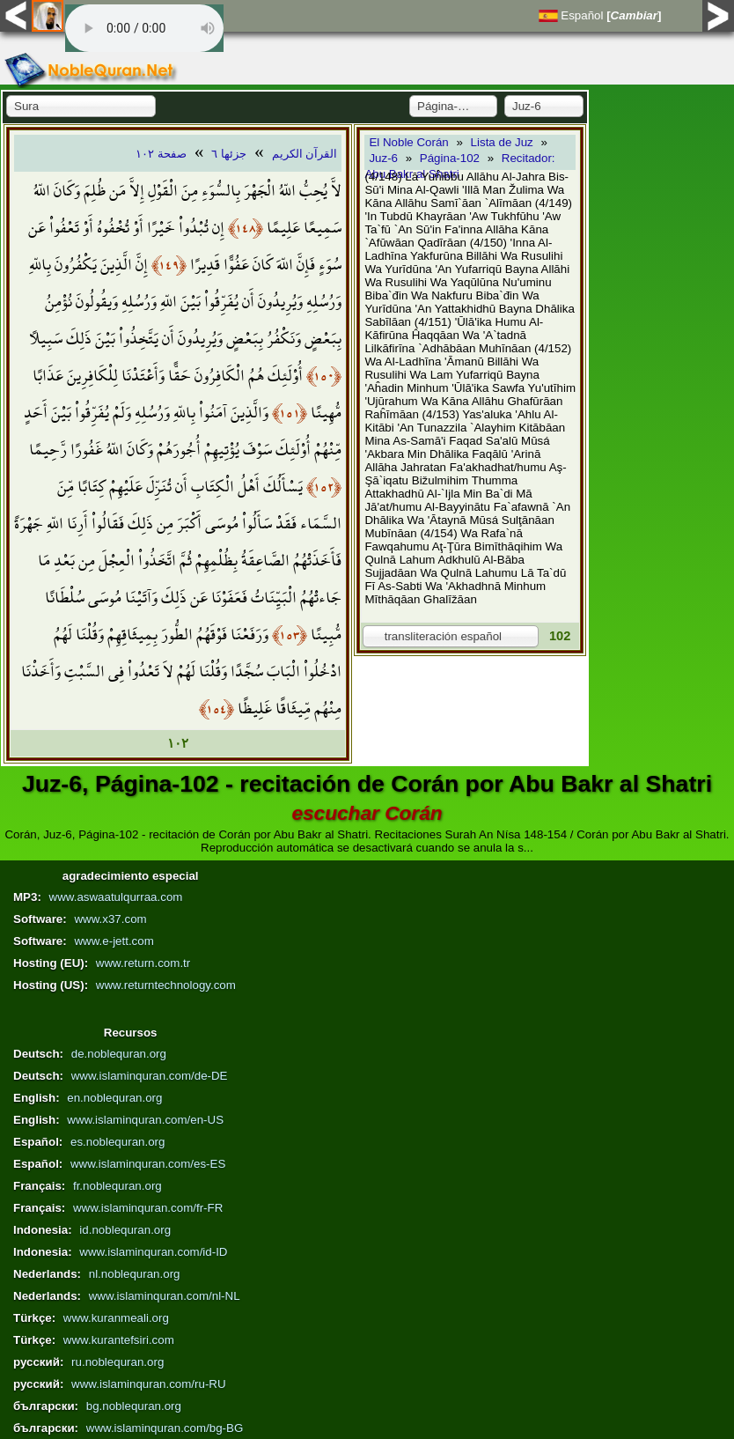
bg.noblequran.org (133, 1406)
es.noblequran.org (117, 1141)
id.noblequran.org (125, 1229)
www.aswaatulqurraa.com (116, 897)
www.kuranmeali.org (116, 1318)
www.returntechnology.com (166, 985)
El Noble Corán (408, 142)
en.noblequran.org (114, 1097)
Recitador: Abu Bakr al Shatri (459, 166)
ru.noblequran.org (117, 1362)
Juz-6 (383, 158)
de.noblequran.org (118, 1053)
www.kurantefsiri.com (118, 1340)
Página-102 (450, 158)
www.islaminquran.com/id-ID (153, 1251)
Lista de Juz (502, 142)
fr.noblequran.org (117, 1185)
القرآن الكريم (305, 153)
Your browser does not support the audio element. (144, 28)
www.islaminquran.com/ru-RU (148, 1384)
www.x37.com (110, 919)
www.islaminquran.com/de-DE (149, 1075)
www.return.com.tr (143, 963)
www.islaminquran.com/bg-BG (165, 1428)
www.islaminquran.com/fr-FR (148, 1207)
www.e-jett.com (113, 941)
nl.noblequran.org (134, 1273)
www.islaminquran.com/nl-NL (164, 1295)
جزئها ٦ (228, 153)
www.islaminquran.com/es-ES (147, 1163)
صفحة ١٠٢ (161, 153)
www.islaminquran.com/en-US (145, 1119)
